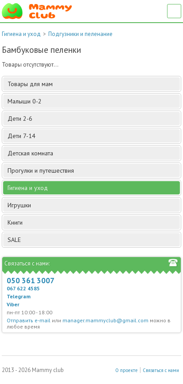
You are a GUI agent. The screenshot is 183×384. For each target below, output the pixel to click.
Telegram (19, 296)
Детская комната (93, 153)
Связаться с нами (161, 370)
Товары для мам (93, 84)
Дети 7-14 (93, 136)
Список (174, 11)
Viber (13, 304)
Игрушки (93, 205)
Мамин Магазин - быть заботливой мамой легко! (37, 11)
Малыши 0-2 (93, 101)
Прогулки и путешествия (93, 170)
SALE (14, 240)
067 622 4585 (23, 288)
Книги (93, 222)
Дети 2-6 (93, 119)
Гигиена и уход (21, 34)
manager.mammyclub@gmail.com (105, 320)
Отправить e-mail (29, 320)
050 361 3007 (31, 280)
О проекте (126, 370)
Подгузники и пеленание (80, 34)
